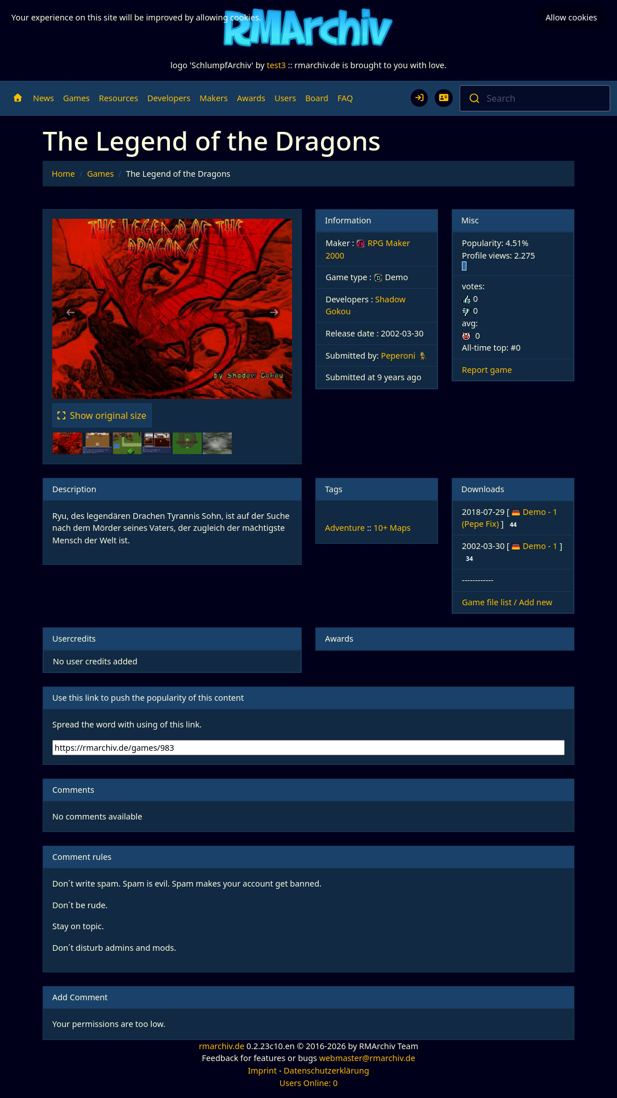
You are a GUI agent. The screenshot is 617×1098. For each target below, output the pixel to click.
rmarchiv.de (221, 1046)
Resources (118, 98)
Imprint (262, 1070)
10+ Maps (391, 527)
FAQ (345, 98)
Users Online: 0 (309, 1083)
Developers (168, 98)
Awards (251, 98)
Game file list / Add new (507, 602)
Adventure (345, 527)
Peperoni (398, 355)
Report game (487, 369)
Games (76, 98)
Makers (213, 98)
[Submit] (473, 98)
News (43, 98)
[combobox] (535, 98)
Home (63, 173)
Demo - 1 (541, 545)
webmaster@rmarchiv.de (367, 1058)
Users (285, 98)
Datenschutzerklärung (326, 1070)
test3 (276, 65)
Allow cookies (571, 17)
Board (316, 98)
